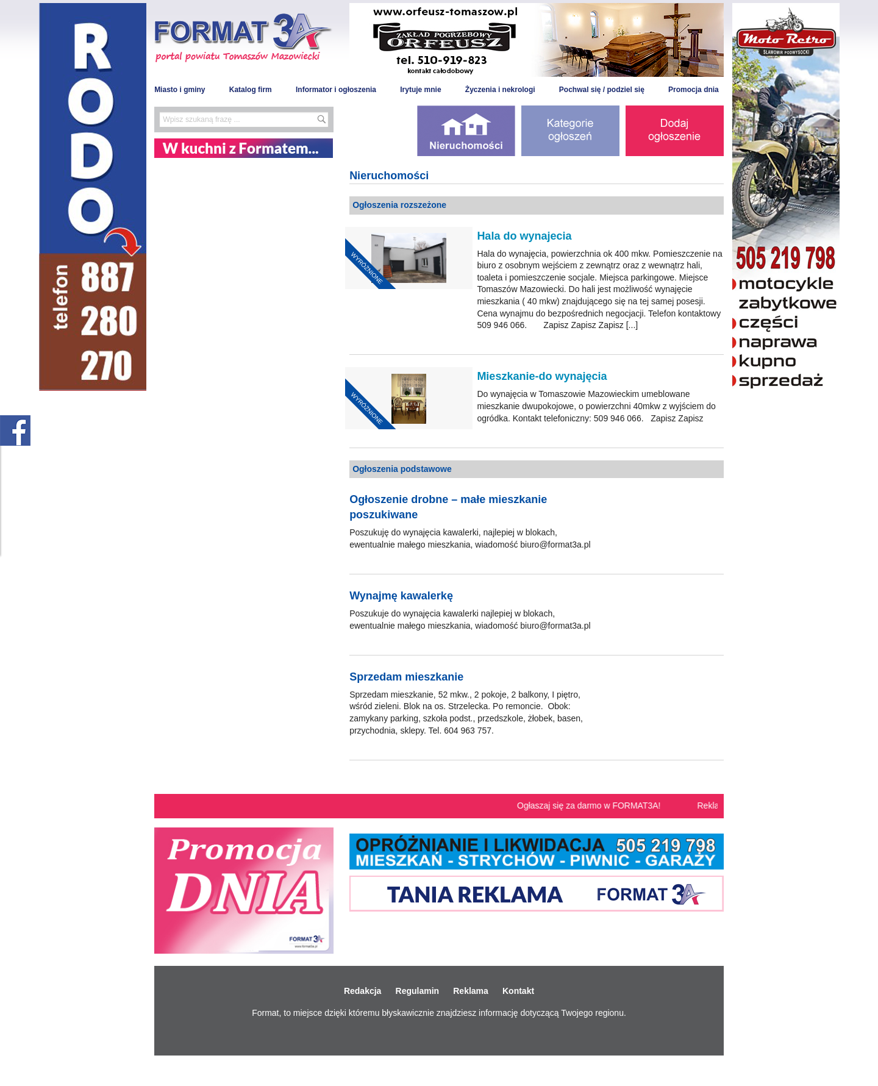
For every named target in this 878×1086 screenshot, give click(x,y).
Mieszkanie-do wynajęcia (542, 376)
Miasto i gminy (179, 89)
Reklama (470, 991)
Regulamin (418, 991)
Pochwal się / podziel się (601, 89)
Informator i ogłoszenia (336, 89)
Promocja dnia (693, 89)
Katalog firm (250, 89)
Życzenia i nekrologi (500, 89)
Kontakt (518, 991)
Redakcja (362, 991)
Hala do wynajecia (524, 236)
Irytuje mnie (420, 89)
